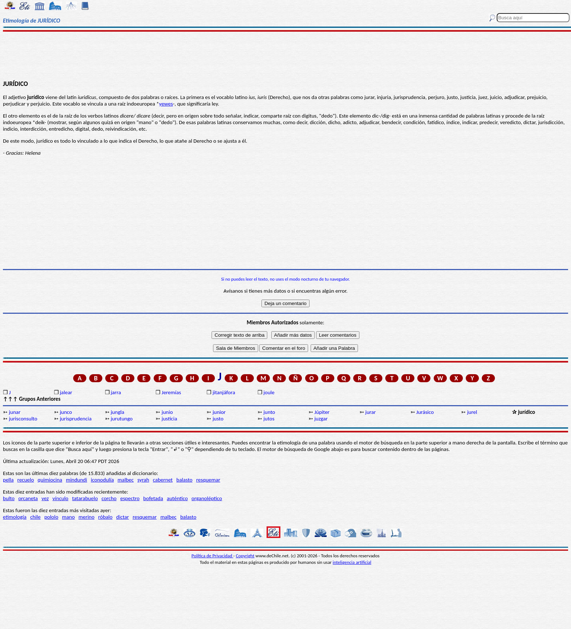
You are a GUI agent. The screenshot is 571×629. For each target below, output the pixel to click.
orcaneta (28, 498)
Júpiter (322, 412)
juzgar (320, 418)
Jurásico (425, 412)
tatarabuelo (85, 498)
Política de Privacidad (212, 555)
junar (14, 412)
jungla (117, 412)
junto (269, 412)
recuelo (25, 479)
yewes (166, 103)
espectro (129, 498)
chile (35, 517)
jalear (66, 392)
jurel (472, 412)
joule (268, 392)
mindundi (76, 479)
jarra (116, 392)
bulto (9, 498)
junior (219, 412)
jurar (370, 412)
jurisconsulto (23, 418)
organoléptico (207, 498)
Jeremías (171, 392)
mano (68, 517)
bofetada (153, 498)
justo (218, 418)
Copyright (245, 555)
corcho (109, 498)
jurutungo (122, 418)
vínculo (60, 498)
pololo (51, 517)
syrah (143, 479)
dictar (122, 517)
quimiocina (50, 479)
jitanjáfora (224, 392)
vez (45, 498)
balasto (184, 479)
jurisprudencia (75, 418)
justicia (169, 418)
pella (8, 479)
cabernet (163, 479)
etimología (15, 517)
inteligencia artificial (352, 562)
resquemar (208, 479)
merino (86, 517)
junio (167, 412)
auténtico (177, 498)
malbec (126, 479)
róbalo (105, 517)
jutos (268, 418)
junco (66, 412)
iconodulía (102, 479)
